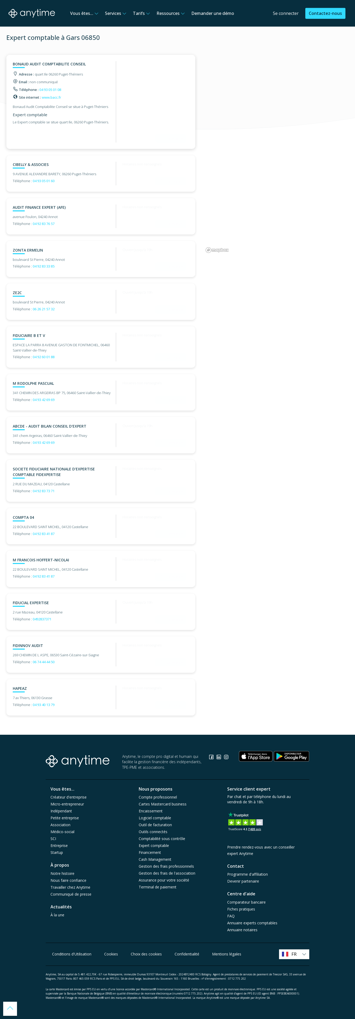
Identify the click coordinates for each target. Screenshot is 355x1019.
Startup (56, 852)
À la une (57, 914)
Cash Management (155, 859)
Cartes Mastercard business (163, 804)
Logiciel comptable (155, 817)
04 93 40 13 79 (43, 704)
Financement (150, 852)
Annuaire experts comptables (252, 922)
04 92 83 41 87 (43, 533)
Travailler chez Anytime (70, 887)
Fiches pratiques (241, 909)
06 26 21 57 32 (43, 309)
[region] (276, 155)
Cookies (111, 954)
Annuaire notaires (242, 929)
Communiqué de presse (70, 894)
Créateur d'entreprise (68, 797)
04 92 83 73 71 (43, 490)
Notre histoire (62, 873)
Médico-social (62, 831)
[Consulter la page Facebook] (211, 758)
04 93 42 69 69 (43, 399)
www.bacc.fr (51, 97)
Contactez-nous (325, 13)
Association (60, 824)
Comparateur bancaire (246, 902)
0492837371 (42, 619)
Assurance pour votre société (164, 880)
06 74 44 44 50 (43, 661)
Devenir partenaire (243, 881)
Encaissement (151, 810)
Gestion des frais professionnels (166, 866)
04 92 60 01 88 (43, 356)
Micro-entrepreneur (67, 804)
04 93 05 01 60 (43, 180)
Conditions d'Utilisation (71, 954)
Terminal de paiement (157, 886)
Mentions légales (226, 954)
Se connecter (286, 13)
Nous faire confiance (68, 880)
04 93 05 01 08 (50, 89)
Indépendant (61, 810)
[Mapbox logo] (217, 250)
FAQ (231, 915)
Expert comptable (154, 845)
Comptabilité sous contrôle (162, 838)
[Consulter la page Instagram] (226, 758)
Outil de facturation (155, 824)
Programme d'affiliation (247, 874)
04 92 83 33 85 (43, 266)
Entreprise (59, 845)
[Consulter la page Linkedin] (219, 758)
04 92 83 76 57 (43, 223)
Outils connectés (153, 831)
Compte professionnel (158, 797)
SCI (53, 838)
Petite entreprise (64, 817)
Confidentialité (187, 954)
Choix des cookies (146, 954)
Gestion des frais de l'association (167, 873)
